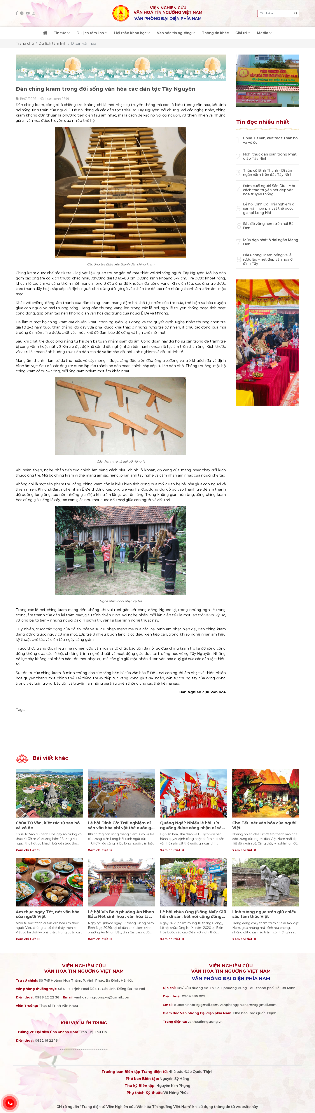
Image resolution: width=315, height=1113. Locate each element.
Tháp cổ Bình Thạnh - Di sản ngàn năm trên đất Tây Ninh (267, 172)
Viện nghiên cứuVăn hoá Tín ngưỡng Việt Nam (84, 968)
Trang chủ (25, 43)
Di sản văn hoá (83, 43)
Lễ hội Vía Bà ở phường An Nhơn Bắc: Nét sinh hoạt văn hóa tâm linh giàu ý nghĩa (121, 917)
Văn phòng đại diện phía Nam (231, 978)
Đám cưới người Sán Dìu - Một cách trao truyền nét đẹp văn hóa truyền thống (269, 190)
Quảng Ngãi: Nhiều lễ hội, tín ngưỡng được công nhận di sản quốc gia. (192, 828)
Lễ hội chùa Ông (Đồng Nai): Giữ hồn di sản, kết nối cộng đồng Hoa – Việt (193, 917)
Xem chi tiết (28, 850)
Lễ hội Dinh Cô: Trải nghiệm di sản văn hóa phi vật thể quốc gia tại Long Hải (269, 208)
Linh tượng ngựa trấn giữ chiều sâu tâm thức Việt (264, 914)
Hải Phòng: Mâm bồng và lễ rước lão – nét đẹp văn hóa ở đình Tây (267, 259)
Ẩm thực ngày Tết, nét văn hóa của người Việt (47, 914)
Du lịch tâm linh (52, 43)
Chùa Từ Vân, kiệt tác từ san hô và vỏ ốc (48, 825)
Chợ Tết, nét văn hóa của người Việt (264, 825)
